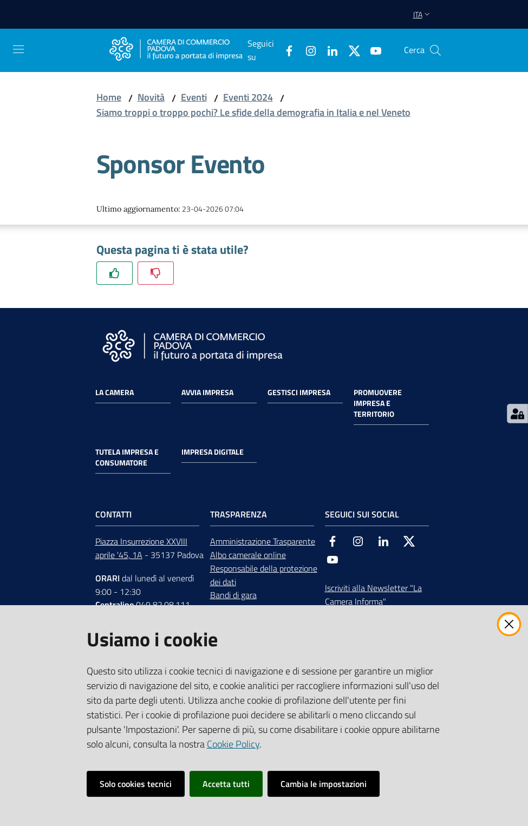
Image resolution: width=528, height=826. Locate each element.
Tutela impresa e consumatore (127, 457)
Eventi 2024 (248, 97)
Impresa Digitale (212, 452)
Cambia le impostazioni (324, 783)
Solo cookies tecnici (136, 783)
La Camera (114, 392)
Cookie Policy (233, 744)
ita (422, 14)
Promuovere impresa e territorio (378, 403)
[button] (435, 50)
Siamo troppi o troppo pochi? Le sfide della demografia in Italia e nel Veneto (253, 112)
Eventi (194, 97)
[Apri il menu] (18, 49)
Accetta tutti (226, 783)
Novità (151, 97)
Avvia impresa (207, 392)
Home (108, 97)
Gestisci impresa (299, 392)
